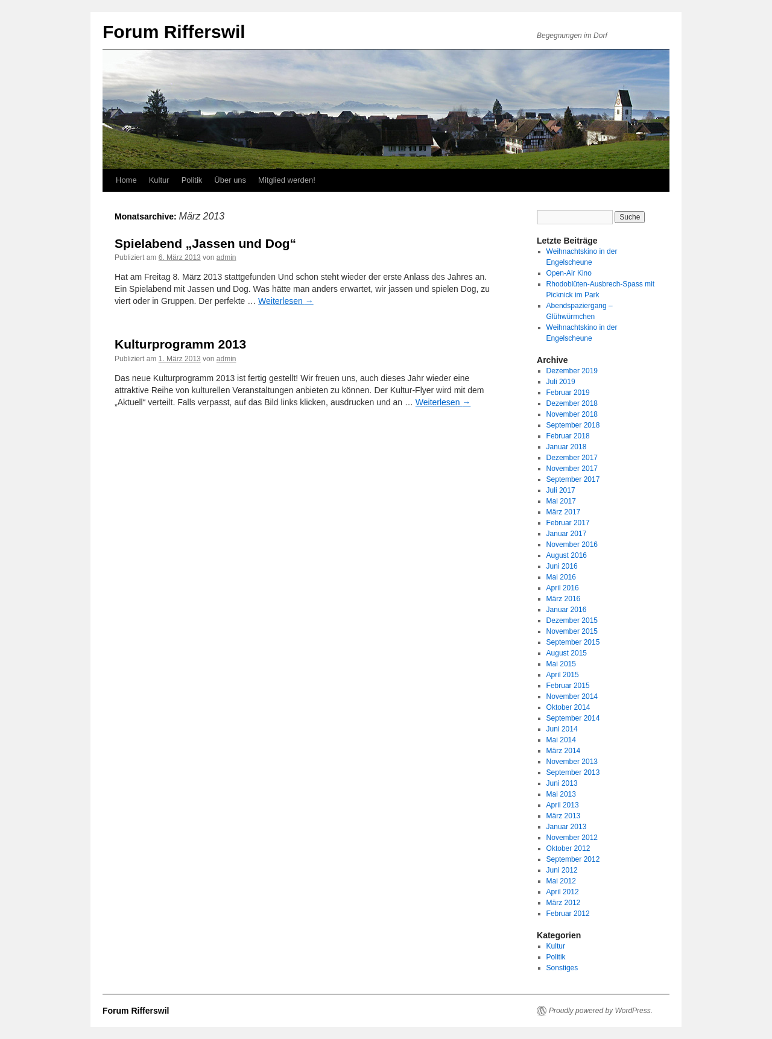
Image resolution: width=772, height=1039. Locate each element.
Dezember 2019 (572, 371)
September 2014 (573, 718)
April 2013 (562, 805)
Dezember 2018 (572, 403)
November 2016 (572, 544)
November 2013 (572, 761)
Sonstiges (562, 968)
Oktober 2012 (568, 848)
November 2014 (572, 696)
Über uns (230, 180)
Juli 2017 (560, 490)
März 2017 (563, 512)
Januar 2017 (566, 533)
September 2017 (573, 479)
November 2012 (572, 837)
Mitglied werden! (286, 180)
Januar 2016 (566, 609)
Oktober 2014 (568, 707)
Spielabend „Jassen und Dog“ (205, 243)
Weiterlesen (286, 301)
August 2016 (566, 555)
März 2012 (563, 902)
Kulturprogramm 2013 (180, 344)
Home (126, 180)
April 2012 (562, 892)
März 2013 (563, 816)
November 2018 (572, 414)
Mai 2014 (561, 740)
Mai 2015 (561, 664)
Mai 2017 (561, 501)
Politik (192, 180)
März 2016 (563, 599)
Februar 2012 (568, 913)
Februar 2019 (568, 392)
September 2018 (573, 425)
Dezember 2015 (572, 620)
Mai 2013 (561, 794)
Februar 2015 (568, 685)
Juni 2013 (562, 783)
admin (226, 257)
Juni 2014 (562, 729)
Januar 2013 (566, 827)
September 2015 (573, 642)
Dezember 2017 (572, 457)
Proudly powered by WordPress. (601, 1010)
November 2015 (572, 631)
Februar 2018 (568, 436)
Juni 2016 (562, 566)
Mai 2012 (561, 881)
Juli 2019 (560, 381)
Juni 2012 (562, 870)
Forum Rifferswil (174, 32)
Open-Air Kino (569, 273)
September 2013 (573, 772)
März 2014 (563, 751)
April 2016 (562, 588)
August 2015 (566, 653)
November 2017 (572, 468)
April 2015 (562, 675)
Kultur (159, 180)
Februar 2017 (568, 523)
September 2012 (573, 859)
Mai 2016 (561, 577)
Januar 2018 (566, 447)
